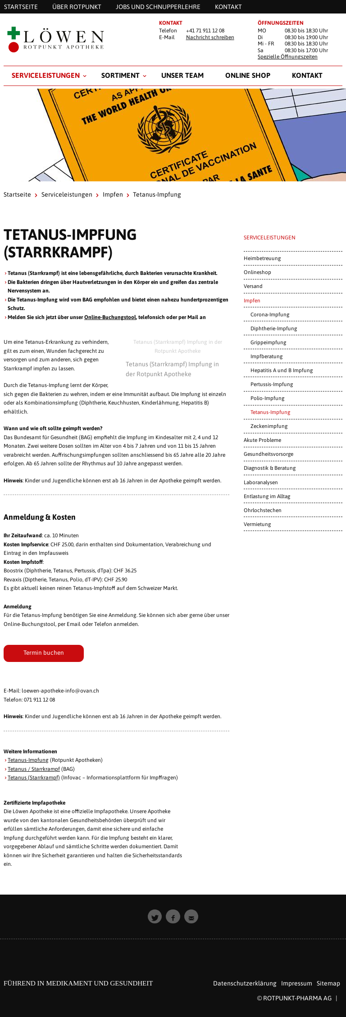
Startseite (17, 194)
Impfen (113, 194)
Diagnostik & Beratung (270, 468)
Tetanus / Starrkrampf (34, 769)
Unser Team (182, 75)
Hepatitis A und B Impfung (281, 370)
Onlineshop (257, 272)
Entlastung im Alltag (267, 496)
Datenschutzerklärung (245, 983)
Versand (253, 286)
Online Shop (247, 75)
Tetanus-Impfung (28, 760)
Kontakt (307, 75)
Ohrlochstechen (263, 510)
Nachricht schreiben (210, 37)
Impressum (296, 983)
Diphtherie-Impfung (273, 328)
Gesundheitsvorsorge (268, 454)
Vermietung (257, 524)
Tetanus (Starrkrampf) (34, 777)
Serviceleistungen (46, 75)
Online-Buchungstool (110, 317)
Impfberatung (266, 356)
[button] (155, 916)
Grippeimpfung (268, 342)
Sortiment (120, 75)
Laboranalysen (261, 482)
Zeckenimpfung (268, 426)
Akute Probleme (262, 440)
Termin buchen (43, 652)
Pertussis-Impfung (271, 384)
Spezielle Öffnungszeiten (288, 57)
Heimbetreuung (262, 258)
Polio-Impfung (267, 398)
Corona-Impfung (269, 314)
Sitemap (328, 983)
